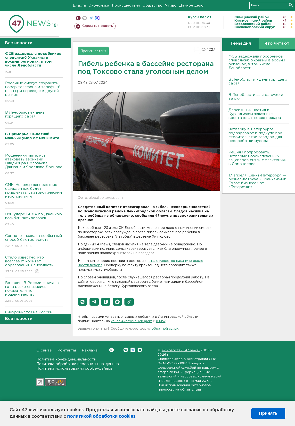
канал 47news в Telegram (131, 321)
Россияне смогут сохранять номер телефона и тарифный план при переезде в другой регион (34, 92)
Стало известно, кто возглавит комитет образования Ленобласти (34, 265)
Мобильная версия (78, 18)
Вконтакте (111, 350)
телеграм (91, 18)
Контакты (66, 350)
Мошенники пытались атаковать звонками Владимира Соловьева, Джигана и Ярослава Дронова (34, 164)
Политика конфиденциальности (66, 359)
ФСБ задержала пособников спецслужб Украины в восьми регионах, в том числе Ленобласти (257, 62)
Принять (268, 413)
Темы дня (240, 43)
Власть (79, 5)
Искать (291, 5)
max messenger (97, 18)
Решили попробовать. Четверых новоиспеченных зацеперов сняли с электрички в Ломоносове (258, 158)
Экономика (99, 5)
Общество (152, 5)
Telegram (133, 350)
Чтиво (171, 5)
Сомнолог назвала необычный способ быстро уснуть (34, 241)
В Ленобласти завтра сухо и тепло (256, 96)
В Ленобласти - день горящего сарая (34, 118)
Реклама (90, 350)
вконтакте (84, 18)
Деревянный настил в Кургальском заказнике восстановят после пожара (255, 114)
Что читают (276, 43)
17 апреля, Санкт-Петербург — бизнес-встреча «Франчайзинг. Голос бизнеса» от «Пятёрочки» (258, 181)
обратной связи (165, 328)
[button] (82, 302)
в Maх (160, 321)
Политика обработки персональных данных (77, 364)
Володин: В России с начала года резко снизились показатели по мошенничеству (34, 292)
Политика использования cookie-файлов (74, 368)
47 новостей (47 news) (181, 350)
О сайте (44, 350)
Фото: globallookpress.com (100, 197)
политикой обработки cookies (101, 416)
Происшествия (126, 5)
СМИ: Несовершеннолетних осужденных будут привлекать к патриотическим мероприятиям (34, 194)
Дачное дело (191, 5)
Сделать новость (97, 26)
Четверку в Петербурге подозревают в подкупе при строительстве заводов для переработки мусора (255, 135)
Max (140, 350)
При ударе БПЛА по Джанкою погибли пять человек (34, 219)
